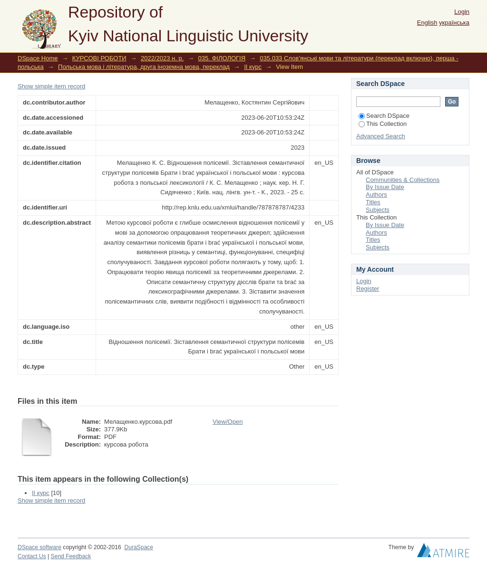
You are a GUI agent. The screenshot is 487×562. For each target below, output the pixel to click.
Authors (376, 194)
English (427, 22)
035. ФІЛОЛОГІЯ (222, 58)
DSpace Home (38, 58)
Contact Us (32, 556)
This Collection (383, 123)
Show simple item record (51, 86)
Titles (373, 202)
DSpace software (39, 547)
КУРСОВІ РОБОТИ (99, 58)
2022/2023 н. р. (162, 58)
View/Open (228, 421)
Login (461, 11)
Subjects (378, 209)
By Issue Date (385, 187)
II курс (253, 66)
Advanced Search (380, 136)
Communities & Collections (402, 179)
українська (454, 22)
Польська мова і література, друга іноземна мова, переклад (144, 66)
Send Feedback (71, 556)
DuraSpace (138, 547)
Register (367, 288)
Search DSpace (384, 115)
